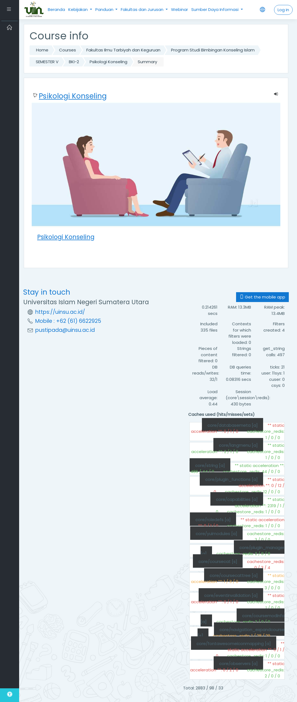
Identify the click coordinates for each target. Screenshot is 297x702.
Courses (67, 50)
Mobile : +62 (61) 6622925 (68, 321)
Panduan (104, 9)
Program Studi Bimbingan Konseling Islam (213, 50)
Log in (283, 10)
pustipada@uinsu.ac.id (65, 330)
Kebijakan (78, 9)
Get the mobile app (262, 297)
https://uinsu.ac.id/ (60, 312)
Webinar (179, 9)
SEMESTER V (47, 62)
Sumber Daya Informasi (215, 9)
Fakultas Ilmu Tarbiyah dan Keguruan (123, 50)
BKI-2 (74, 62)
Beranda (56, 9)
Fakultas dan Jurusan (142, 9)
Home (42, 50)
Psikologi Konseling (108, 62)
